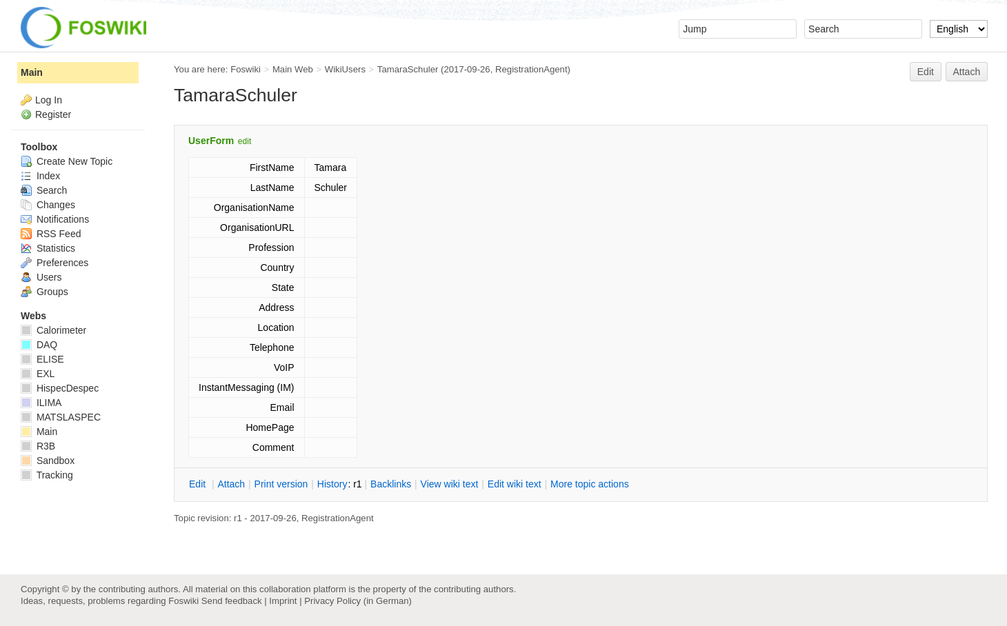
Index (40, 175)
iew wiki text (450, 483)
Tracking (47, 475)
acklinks (390, 483)
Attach (967, 71)
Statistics (48, 248)
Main (32, 72)
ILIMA (41, 402)
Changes (48, 204)
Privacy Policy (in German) (358, 601)
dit (198, 483)
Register (53, 114)
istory (332, 483)
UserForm (211, 140)
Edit (925, 71)
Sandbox (47, 460)
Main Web (292, 69)
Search (44, 190)
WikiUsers (345, 69)
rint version (281, 483)
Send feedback (231, 601)
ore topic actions (589, 483)
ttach (231, 483)
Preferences (54, 262)
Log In (48, 99)
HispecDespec (60, 388)
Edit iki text (514, 483)
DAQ (39, 344)
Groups (44, 291)
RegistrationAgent (531, 69)
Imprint (283, 601)
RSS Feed (51, 233)
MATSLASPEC (61, 417)
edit (244, 141)
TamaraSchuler (407, 69)
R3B (38, 446)
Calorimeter (53, 330)
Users (41, 277)
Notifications (55, 219)
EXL (37, 373)
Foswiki (245, 69)
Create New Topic (66, 161)
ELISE (42, 359)
